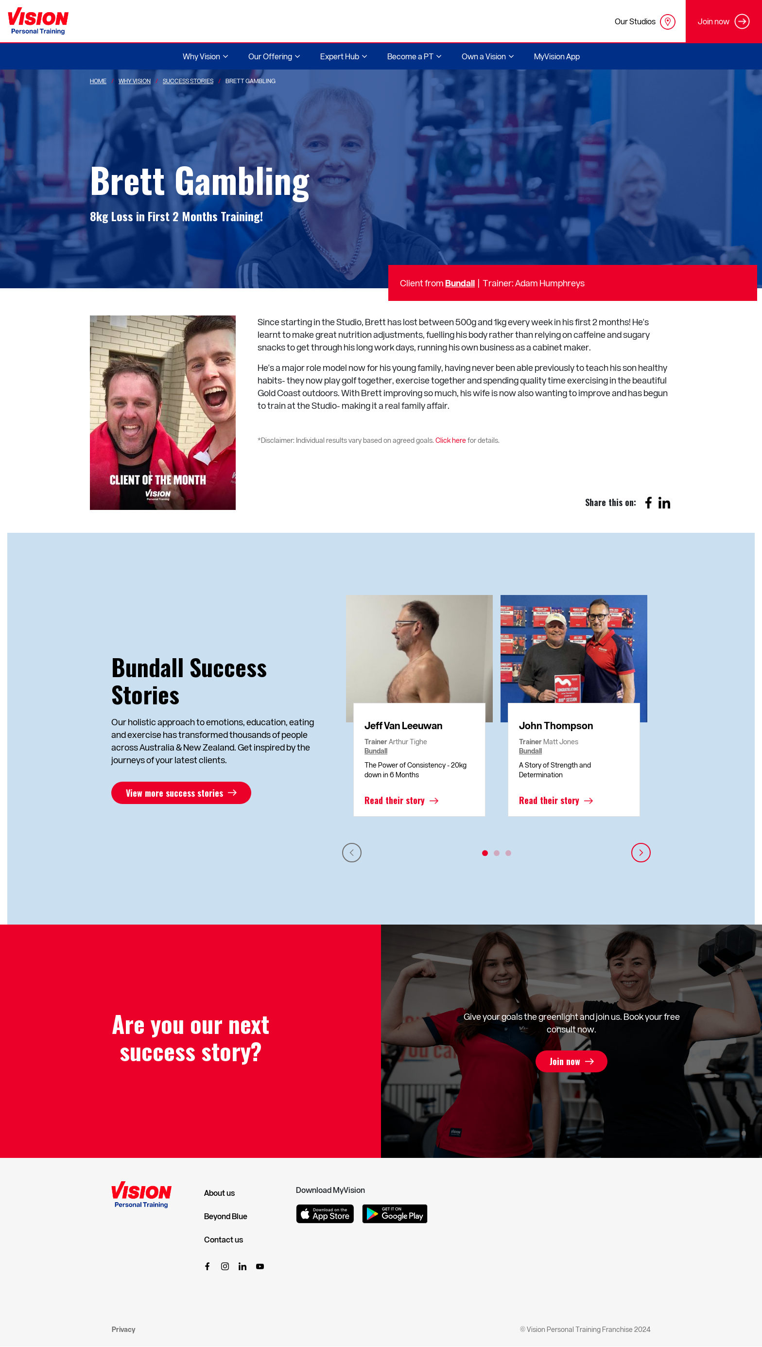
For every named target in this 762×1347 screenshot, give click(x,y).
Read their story (394, 800)
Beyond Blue (225, 1216)
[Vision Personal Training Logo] (38, 21)
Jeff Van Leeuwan (403, 725)
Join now (565, 1061)
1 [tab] (485, 853)
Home (98, 81)
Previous (352, 852)
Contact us (223, 1239)
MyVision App (557, 56)
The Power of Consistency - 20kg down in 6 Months (415, 769)
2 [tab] (497, 853)
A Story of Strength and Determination (555, 769)
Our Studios (645, 22)
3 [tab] (508, 853)
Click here (450, 440)
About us (219, 1193)
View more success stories (174, 793)
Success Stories (188, 81)
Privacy (123, 1329)
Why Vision (135, 81)
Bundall (460, 283)
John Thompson (556, 725)
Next (641, 852)
